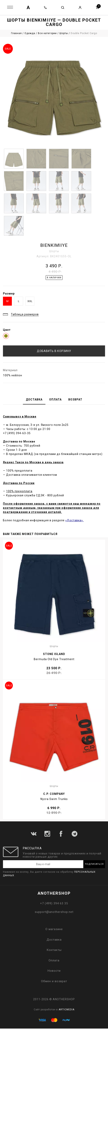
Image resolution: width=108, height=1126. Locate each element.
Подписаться (94, 864)
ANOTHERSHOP (54, 893)
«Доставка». (74, 520)
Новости (54, 970)
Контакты (54, 950)
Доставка (54, 939)
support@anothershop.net (54, 912)
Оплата (54, 960)
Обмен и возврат (54, 981)
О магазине (54, 929)
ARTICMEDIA (66, 1009)
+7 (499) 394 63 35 (54, 903)
